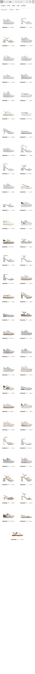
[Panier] (33, 1)
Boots (8, 5)
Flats (18, 5)
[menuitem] (3, 5)
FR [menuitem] (16, 2)
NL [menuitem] (21, 2)
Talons (13, 5)
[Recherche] (26, 1)
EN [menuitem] (18, 2)
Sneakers (3, 5)
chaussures (4, 9)
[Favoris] (30, 1)
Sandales (23, 5)
